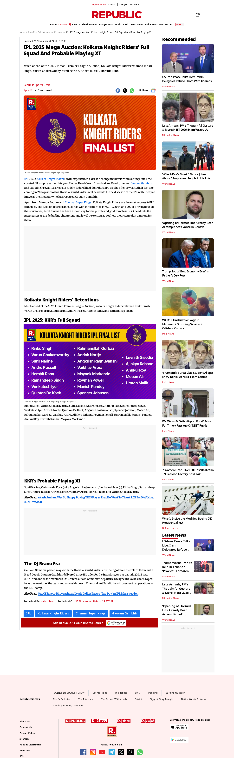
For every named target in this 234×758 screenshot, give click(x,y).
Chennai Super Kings (78, 202)
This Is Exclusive (61, 699)
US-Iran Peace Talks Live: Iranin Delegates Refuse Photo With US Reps (187, 79)
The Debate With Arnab (114, 699)
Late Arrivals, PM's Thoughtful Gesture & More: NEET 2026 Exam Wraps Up (187, 128)
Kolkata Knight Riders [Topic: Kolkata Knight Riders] (53, 613)
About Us (25, 721)
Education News (170, 135)
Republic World (99, 4)
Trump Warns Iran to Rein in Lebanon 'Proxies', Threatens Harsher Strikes (177, 569)
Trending (153, 693)
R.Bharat (112, 4)
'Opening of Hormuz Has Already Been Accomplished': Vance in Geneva (187, 225)
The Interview (85, 699)
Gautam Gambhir (141, 183)
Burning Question (175, 693)
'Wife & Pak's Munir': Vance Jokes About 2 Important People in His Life (186, 176)
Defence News (170, 528)
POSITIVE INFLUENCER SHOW (68, 693)
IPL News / (59, 32)
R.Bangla (123, 4)
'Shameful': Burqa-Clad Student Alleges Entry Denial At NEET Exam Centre (188, 375)
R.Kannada (134, 4)
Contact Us (26, 727)
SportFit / (32, 32)
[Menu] (196, 15)
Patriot (138, 699)
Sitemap (24, 739)
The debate (121, 693)
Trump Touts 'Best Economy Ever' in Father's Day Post (185, 273)
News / (23, 32)
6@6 (137, 693)
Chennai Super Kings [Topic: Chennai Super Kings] (90, 613)
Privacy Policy (27, 733)
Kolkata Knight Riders (50, 179)
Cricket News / (45, 32)
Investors (25, 750)
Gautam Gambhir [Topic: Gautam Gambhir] (124, 613)
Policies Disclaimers (30, 744)
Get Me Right (99, 693)
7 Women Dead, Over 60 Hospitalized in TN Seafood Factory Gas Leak (188, 472)
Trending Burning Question (68, 705)
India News (168, 334)
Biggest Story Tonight (161, 699)
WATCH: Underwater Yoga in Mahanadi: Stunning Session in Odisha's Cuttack (182, 324)
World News (168, 87)
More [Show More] (180, 24)
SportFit (28, 90)
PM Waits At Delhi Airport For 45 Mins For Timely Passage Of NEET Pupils (186, 423)
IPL (26, 179)
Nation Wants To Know (193, 699)
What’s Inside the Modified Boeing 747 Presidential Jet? (187, 521)
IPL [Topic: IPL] (28, 613)
